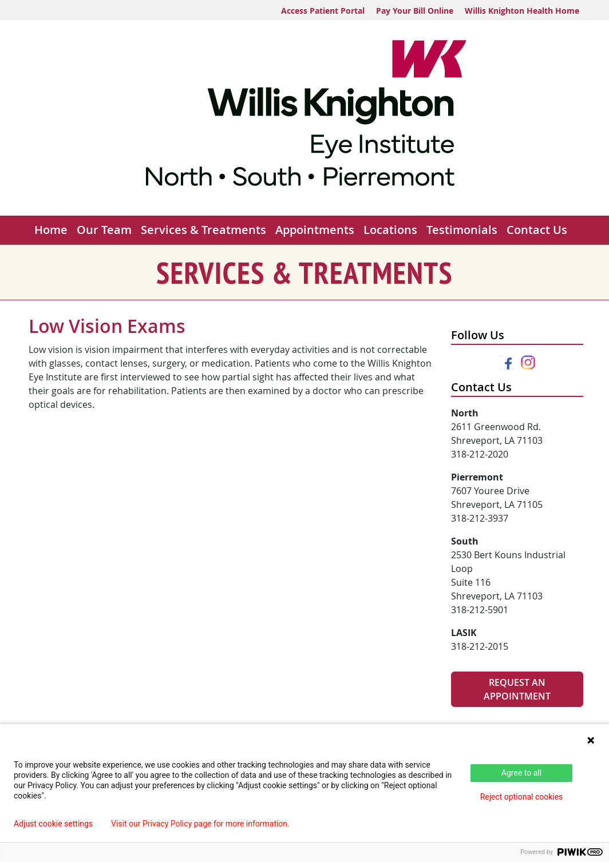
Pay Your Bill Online (414, 10)
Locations (390, 229)
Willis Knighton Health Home (522, 10)
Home (51, 229)
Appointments (314, 229)
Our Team (104, 229)
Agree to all (521, 772)
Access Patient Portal (323, 10)
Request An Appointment (517, 689)
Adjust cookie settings (53, 823)
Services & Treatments (203, 229)
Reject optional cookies (521, 796)
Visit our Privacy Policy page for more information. (200, 823)
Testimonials (461, 229)
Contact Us (537, 229)
